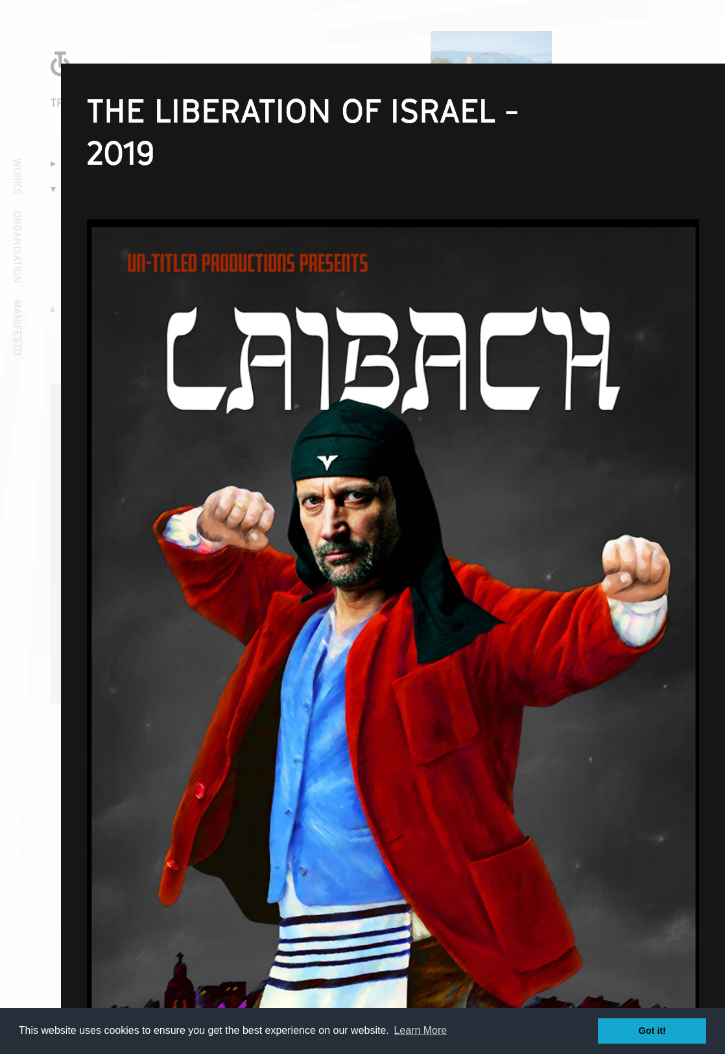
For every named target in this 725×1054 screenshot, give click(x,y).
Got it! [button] (652, 1030)
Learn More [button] (420, 1030)
